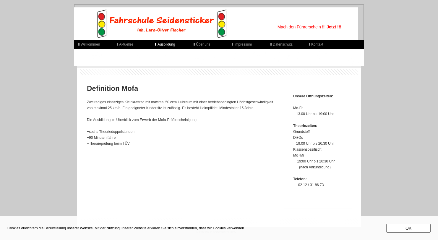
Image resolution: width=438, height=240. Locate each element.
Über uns (203, 44)
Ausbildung (166, 44)
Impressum (243, 44)
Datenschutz (283, 44)
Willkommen (90, 44)
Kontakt (317, 44)
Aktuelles (126, 44)
